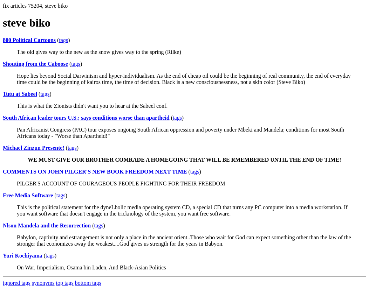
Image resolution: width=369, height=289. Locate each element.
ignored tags (16, 283)
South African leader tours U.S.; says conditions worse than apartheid (86, 118)
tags (63, 40)
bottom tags (88, 283)
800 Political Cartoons (29, 40)
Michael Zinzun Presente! (33, 148)
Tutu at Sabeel (20, 94)
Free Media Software (28, 195)
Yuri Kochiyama (22, 256)
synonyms (43, 283)
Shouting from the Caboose (35, 64)
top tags (65, 283)
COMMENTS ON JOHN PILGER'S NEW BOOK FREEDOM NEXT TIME (95, 172)
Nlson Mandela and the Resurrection (47, 225)
